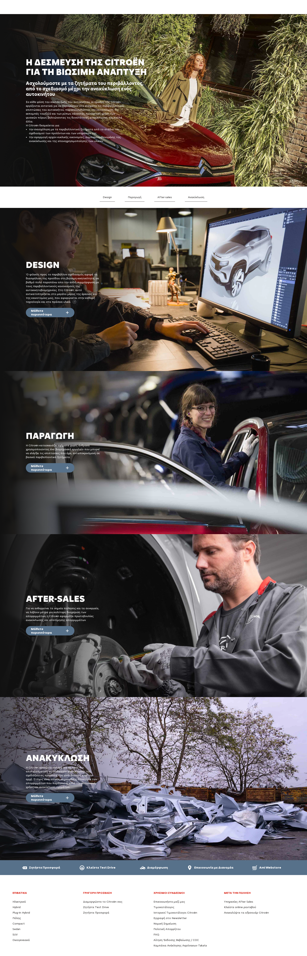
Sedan (16, 929)
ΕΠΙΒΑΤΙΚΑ (20, 893)
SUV (15, 934)
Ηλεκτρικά (19, 901)
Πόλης (17, 918)
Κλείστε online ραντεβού (240, 907)
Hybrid (17, 907)
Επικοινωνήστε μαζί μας (169, 901)
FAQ (156, 934)
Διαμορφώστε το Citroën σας (102, 901)
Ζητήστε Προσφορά (96, 912)
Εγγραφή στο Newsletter (170, 918)
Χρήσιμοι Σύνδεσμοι (169, 893)
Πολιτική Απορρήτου (167, 929)
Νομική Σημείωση (165, 923)
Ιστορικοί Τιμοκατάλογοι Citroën (175, 912)
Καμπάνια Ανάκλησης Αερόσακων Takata (180, 945)
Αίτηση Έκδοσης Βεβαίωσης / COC (176, 940)
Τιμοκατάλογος (164, 907)
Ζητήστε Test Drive (96, 907)
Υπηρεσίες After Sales (238, 901)
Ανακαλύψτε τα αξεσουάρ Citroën (246, 912)
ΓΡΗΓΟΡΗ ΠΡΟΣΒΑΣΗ (97, 893)
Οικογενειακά (21, 940)
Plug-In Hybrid (21, 912)
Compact (19, 923)
